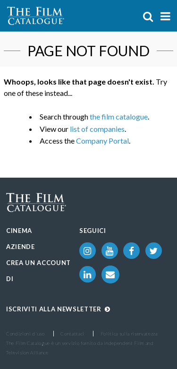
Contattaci (72, 333)
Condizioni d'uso (25, 333)
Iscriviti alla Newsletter (58, 309)
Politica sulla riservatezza (129, 333)
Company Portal (102, 140)
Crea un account (38, 262)
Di (9, 279)
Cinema (19, 230)
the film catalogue (119, 116)
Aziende (20, 246)
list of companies (97, 128)
